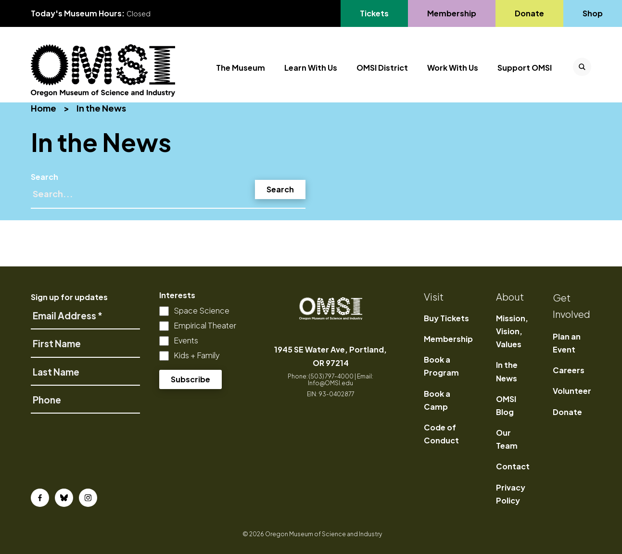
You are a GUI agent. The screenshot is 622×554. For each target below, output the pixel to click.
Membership (448, 339)
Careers (568, 370)
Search (44, 177)
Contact (513, 466)
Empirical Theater (205, 325)
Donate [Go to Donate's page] (529, 13)
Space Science (201, 310)
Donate (567, 412)
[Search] (168, 198)
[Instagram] (88, 498)
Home (43, 107)
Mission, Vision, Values (512, 331)
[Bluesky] (64, 498)
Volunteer (572, 391)
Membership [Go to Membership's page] (451, 13)
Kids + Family (197, 355)
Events (186, 340)
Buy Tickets (446, 318)
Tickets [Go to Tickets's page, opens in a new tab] (374, 13)
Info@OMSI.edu (330, 383)
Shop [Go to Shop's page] (593, 13)
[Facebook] (40, 498)
